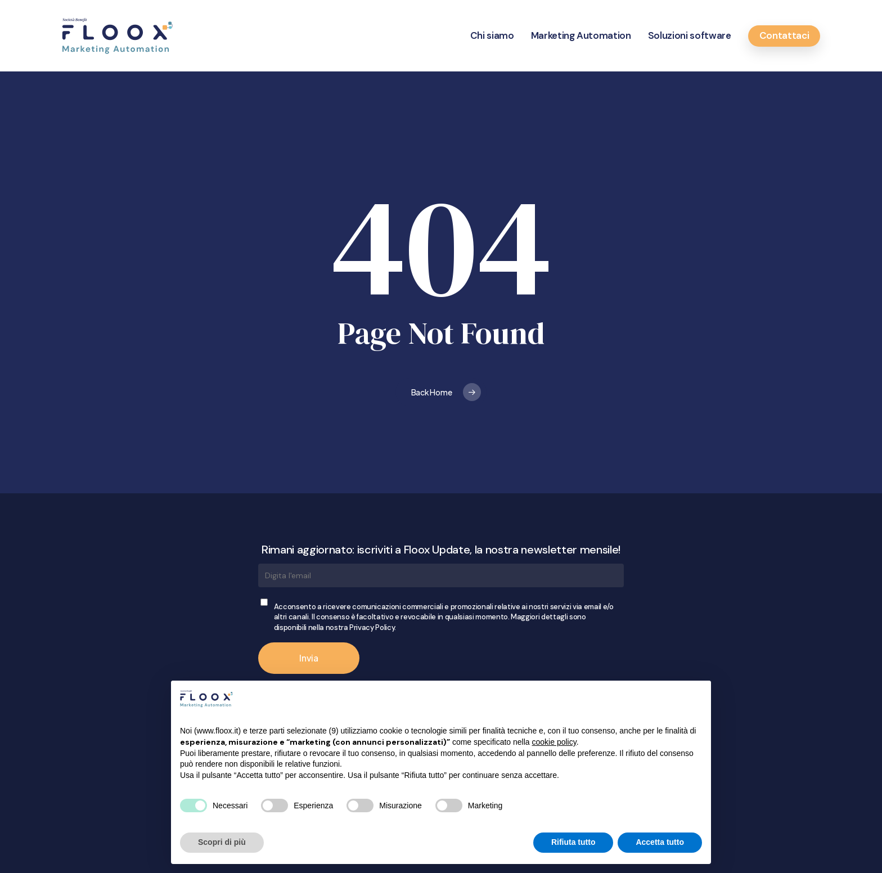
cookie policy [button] (554, 741)
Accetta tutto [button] (660, 842)
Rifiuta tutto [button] (573, 842)
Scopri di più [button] (222, 842)
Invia (308, 658)
